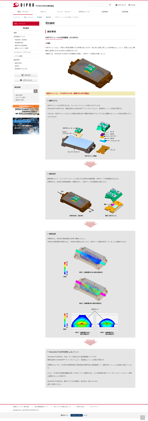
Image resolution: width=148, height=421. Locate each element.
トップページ (17, 17)
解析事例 (50, 17)
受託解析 (41, 17)
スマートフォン (76, 415)
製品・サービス (29, 17)
